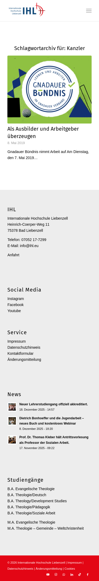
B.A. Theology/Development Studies (37, 501)
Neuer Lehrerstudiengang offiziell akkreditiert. (53, 404)
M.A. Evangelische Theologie (31, 522)
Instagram (15, 299)
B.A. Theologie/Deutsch (26, 495)
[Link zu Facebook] (88, 574)
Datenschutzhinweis (23, 347)
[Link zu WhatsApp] (64, 574)
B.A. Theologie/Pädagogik (28, 507)
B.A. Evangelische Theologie (31, 489)
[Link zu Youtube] (48, 574)
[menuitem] (89, 10)
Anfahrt (13, 255)
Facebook (15, 305)
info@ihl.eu (29, 246)
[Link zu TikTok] (80, 574)
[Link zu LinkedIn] (72, 574)
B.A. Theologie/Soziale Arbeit (31, 513)
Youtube (14, 311)
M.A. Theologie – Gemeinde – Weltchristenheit (45, 528)
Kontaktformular (20, 353)
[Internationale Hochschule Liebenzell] (41, 10)
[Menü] (89, 10)
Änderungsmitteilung (24, 359)
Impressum (16, 341)
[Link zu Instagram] (56, 574)
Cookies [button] (69, 568)
